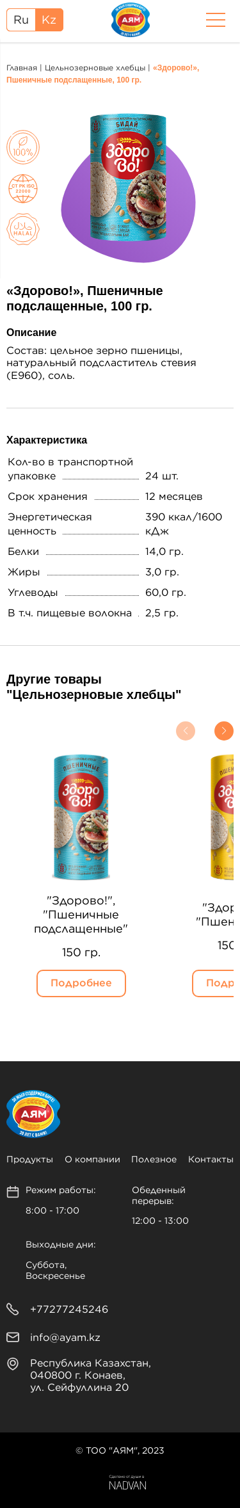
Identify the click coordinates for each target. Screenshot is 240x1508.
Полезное (154, 1159)
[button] (185, 731)
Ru (21, 20)
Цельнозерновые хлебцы (95, 68)
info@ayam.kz (65, 1338)
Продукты (29, 1159)
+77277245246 (69, 1309)
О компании (92, 1159)
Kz (49, 20)
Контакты (211, 1159)
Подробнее (81, 983)
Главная (21, 68)
